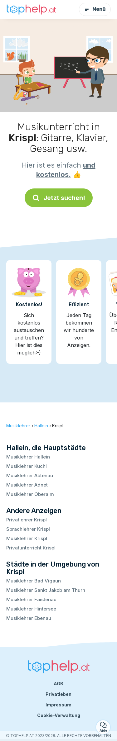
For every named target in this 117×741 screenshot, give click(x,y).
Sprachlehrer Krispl (28, 529)
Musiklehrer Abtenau (29, 475)
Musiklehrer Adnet (27, 485)
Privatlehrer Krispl (26, 520)
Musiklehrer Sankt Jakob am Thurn (45, 590)
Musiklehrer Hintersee (31, 609)
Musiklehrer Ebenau (28, 618)
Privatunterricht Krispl (31, 548)
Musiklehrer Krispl (26, 538)
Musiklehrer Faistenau (31, 599)
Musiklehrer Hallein (28, 457)
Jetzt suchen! (58, 198)
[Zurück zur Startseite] (31, 9)
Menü (94, 9)
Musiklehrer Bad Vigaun (33, 581)
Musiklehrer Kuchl (26, 466)
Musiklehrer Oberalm (30, 494)
